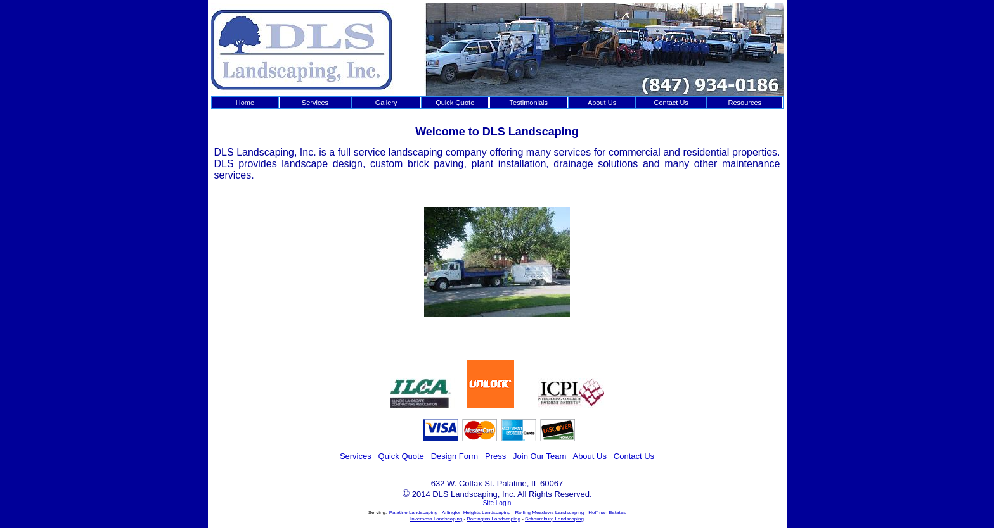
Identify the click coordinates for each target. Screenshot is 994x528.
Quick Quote (455, 102)
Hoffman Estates (607, 512)
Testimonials (529, 102)
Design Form (454, 456)
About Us (602, 102)
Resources (745, 102)
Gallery (386, 102)
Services (315, 102)
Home (245, 102)
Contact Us (671, 102)
